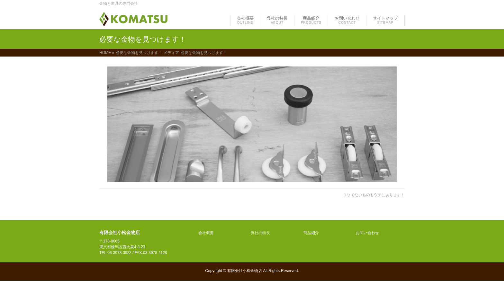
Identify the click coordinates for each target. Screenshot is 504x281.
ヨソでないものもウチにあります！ (374, 195)
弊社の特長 (260, 233)
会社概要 (206, 233)
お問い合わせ (367, 233)
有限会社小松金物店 (244, 270)
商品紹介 (311, 233)
